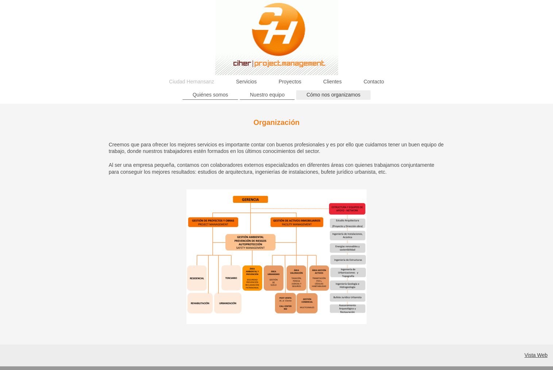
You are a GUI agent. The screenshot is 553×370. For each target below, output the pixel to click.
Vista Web (536, 355)
